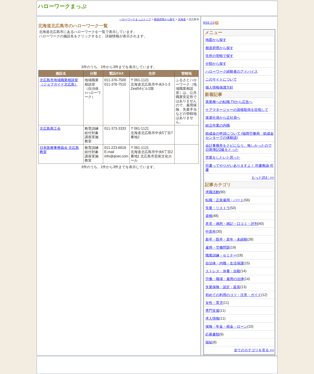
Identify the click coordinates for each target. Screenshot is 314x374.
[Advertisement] (118, 51)
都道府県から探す (164, 19)
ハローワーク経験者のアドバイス (231, 71)
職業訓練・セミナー (221, 255)
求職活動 (212, 192)
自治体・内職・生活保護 (224, 263)
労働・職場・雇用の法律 (224, 279)
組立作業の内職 (217, 125)
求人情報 (212, 318)
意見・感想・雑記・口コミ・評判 (231, 224)
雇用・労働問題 (217, 247)
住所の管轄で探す (219, 56)
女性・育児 (214, 303)
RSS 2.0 (209, 22)
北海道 (182, 19)
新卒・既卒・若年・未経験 (226, 239)
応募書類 (212, 334)
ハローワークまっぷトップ (135, 19)
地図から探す (215, 40)
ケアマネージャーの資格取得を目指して (236, 110)
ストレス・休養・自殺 (222, 271)
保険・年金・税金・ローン (226, 326)
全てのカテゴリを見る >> (254, 350)
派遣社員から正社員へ (222, 117)
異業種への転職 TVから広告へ (229, 102)
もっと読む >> (262, 177)
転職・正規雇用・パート (224, 200)
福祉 (208, 342)
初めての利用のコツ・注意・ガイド (233, 295)
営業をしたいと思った (222, 157)
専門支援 (212, 310)
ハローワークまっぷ (62, 6)
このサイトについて (221, 79)
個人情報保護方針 (219, 87)
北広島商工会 (50, 128)
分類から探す (215, 63)
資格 (208, 216)
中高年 (210, 231)
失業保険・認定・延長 (222, 287)
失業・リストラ (217, 208)
